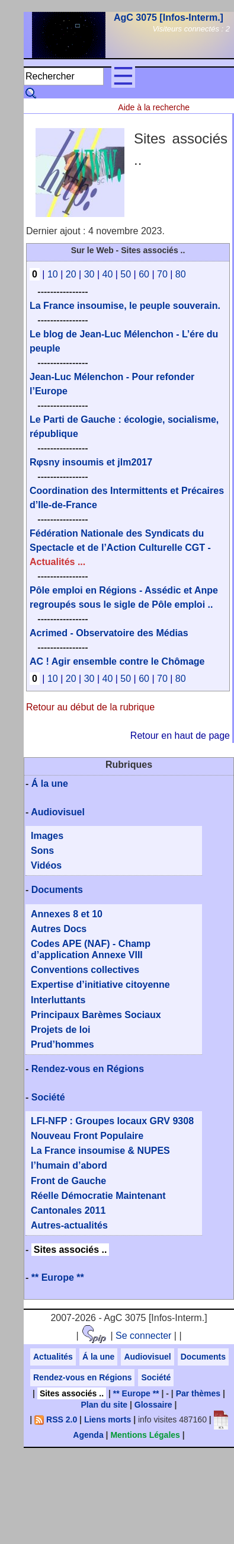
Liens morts (107, 1419)
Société (48, 1097)
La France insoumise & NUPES (100, 1151)
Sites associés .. (70, 1250)
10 (52, 274)
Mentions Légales (144, 1435)
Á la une (49, 784)
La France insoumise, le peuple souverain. (125, 306)
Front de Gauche (68, 1181)
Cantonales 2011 (68, 1210)
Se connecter (143, 1336)
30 (89, 274)
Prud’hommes (62, 1044)
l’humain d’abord (69, 1165)
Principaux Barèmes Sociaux (96, 1015)
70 (162, 274)
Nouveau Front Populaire (87, 1136)
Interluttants (58, 1000)
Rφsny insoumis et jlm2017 (91, 462)
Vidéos (46, 865)
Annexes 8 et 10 (66, 914)
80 (180, 274)
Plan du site (104, 1404)
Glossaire (153, 1404)
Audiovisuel (58, 812)
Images (47, 836)
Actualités (53, 1356)
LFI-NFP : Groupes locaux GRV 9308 (112, 1121)
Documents (57, 890)
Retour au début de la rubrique (90, 707)
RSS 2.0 (55, 1419)
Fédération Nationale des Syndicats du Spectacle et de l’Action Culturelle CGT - (120, 547)
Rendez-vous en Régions (87, 1069)
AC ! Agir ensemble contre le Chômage (117, 661)
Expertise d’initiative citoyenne (100, 985)
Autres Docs (58, 929)
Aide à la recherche (154, 107)
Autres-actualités (69, 1225)
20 (71, 274)
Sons (42, 851)
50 (125, 274)
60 (144, 274)
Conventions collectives (85, 970)
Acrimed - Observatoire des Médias (109, 633)
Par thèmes (198, 1393)
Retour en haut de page (180, 735)
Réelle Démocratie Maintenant (98, 1196)
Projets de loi (60, 1030)
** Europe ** (57, 1277)
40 (107, 274)
